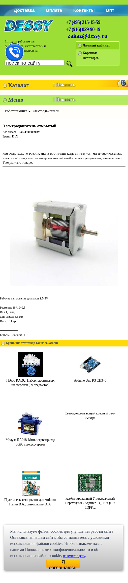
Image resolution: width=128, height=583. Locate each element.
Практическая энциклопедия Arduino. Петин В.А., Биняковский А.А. (30, 499)
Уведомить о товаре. (18, 163)
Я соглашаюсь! (63, 563)
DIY (15, 136)
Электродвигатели (45, 111)
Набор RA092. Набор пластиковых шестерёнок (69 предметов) (30, 380)
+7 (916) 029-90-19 (83, 29)
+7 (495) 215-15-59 (83, 22)
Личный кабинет (96, 45)
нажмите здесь (74, 556)
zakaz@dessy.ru (88, 36)
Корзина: (90, 53)
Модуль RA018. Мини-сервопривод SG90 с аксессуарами (30, 439)
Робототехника (16, 111)
